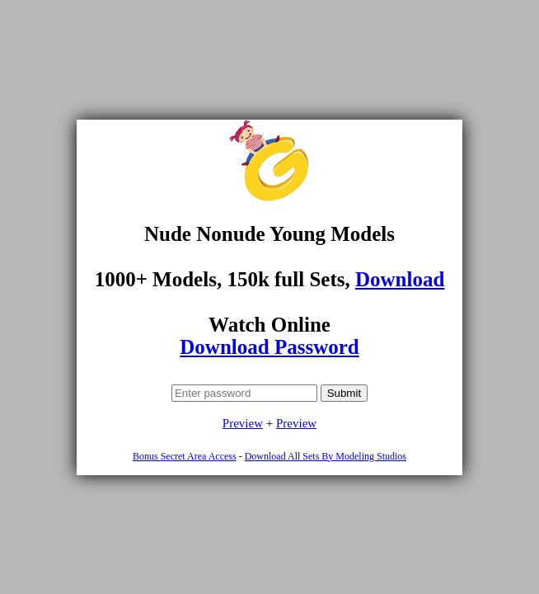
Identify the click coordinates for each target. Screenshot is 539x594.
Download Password (269, 347)
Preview (243, 423)
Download (399, 279)
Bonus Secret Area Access (185, 456)
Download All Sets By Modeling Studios (325, 456)
